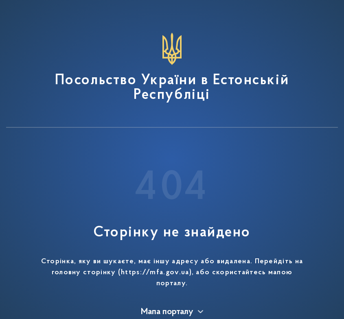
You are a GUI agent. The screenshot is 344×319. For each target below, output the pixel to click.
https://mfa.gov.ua (155, 272)
